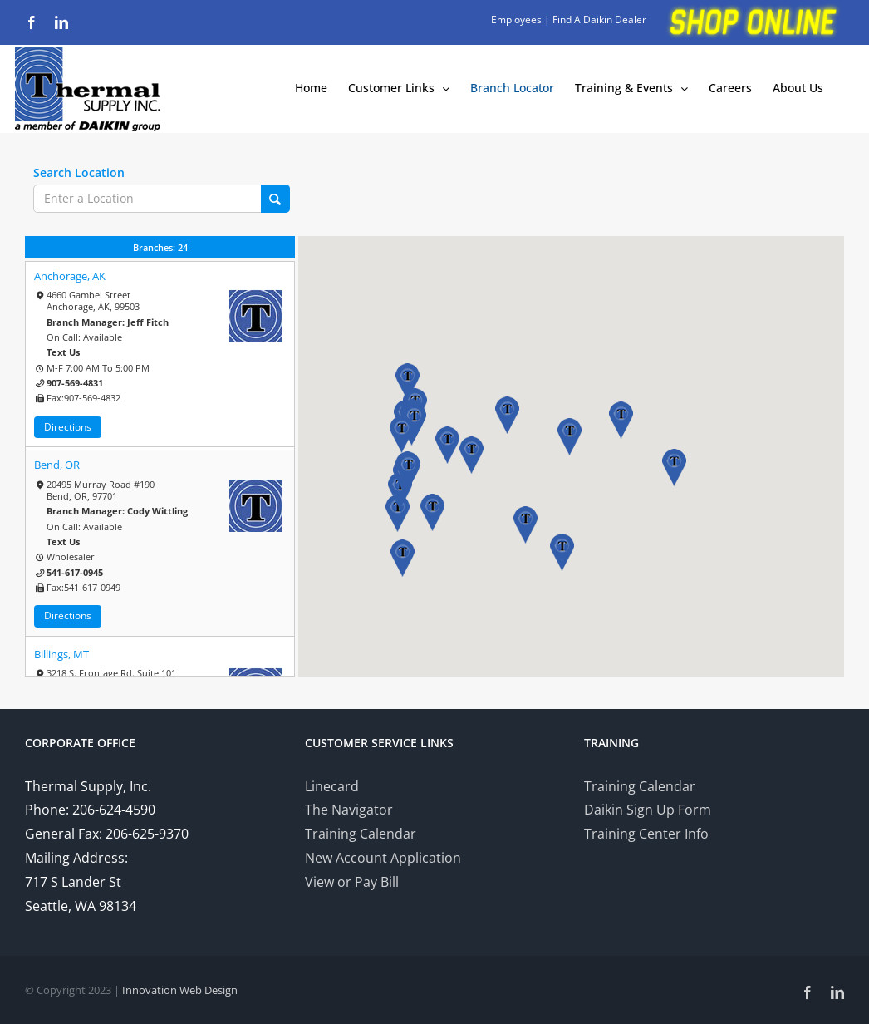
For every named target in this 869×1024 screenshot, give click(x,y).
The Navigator (349, 809)
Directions (67, 427)
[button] (432, 512)
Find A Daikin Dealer (599, 19)
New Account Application (383, 858)
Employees (516, 19)
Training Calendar (360, 834)
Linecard (332, 786)
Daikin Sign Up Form (647, 809)
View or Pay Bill (352, 882)
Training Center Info (646, 834)
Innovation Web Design (180, 989)
